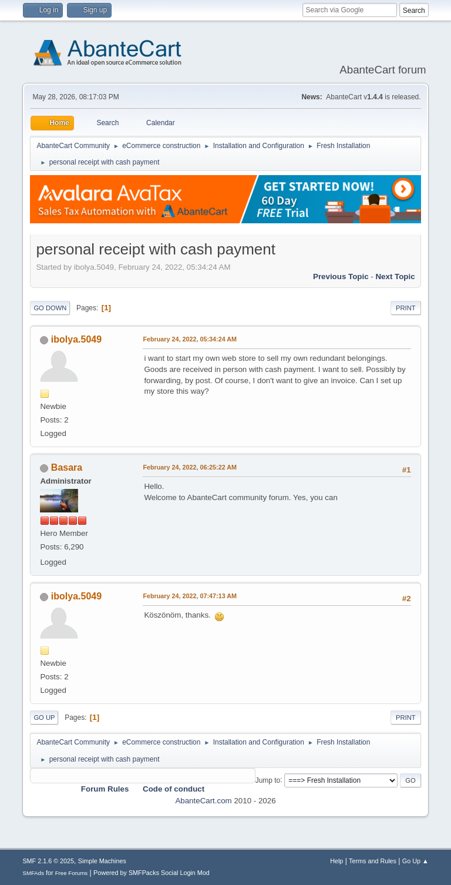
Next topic (395, 276)
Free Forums (71, 873)
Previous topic (341, 276)
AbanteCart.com (203, 800)
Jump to (268, 780)
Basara (66, 467)
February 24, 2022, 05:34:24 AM (190, 339)
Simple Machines (102, 860)
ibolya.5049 (76, 339)
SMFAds (33, 873)
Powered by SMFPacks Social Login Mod (151, 872)
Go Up (44, 717)
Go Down (49, 307)
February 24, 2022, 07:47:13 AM (190, 595)
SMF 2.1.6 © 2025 (48, 860)
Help (336, 860)
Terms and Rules (372, 860)
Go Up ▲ (415, 860)
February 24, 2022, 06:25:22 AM (190, 467)
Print (406, 307)
